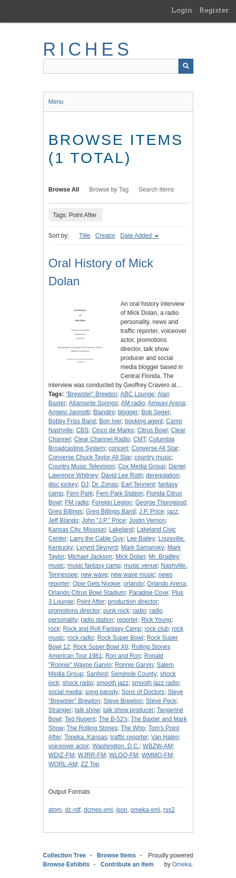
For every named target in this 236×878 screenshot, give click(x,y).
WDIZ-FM (62, 755)
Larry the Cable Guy (96, 538)
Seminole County (133, 673)
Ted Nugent (80, 719)
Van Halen (165, 737)
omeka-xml (145, 809)
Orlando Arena (166, 583)
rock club (157, 628)
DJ (85, 484)
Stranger (60, 710)
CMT (139, 439)
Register (214, 10)
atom (55, 809)
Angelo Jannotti (69, 412)
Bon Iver (110, 421)
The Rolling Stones (92, 728)
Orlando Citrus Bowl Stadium (87, 592)
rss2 (169, 809)
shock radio (78, 682)
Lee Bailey (141, 538)
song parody (101, 691)
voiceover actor (69, 746)
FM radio (76, 502)
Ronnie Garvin (134, 664)
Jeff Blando (64, 520)
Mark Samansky (142, 547)
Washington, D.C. (116, 746)
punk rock (116, 610)
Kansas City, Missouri (77, 529)
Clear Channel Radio (102, 439)
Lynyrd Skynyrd (97, 547)
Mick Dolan (130, 556)
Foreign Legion (112, 502)
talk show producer (128, 710)
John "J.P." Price (104, 520)
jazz (172, 511)
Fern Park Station (119, 493)
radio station (97, 619)
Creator (105, 235)
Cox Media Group (141, 466)
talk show (87, 710)
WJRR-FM (92, 755)
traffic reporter (128, 737)
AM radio (133, 403)
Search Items (156, 189)
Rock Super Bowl (120, 637)
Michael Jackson (90, 556)
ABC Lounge (137, 394)
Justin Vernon (147, 520)
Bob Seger (155, 412)
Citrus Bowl (152, 430)
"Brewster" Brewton (91, 394)
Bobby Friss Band (72, 421)
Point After (90, 601)
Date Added (136, 235)
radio (139, 610)
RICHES (88, 49)
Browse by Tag (109, 189)
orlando (134, 583)
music (56, 565)
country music (152, 457)
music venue (140, 565)
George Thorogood (160, 502)
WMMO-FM (156, 755)
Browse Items (116, 855)
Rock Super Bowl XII (100, 646)
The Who (133, 728)
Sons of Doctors (143, 691)
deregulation (162, 475)
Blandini (104, 412)
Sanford (97, 673)
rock (54, 628)
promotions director (74, 610)
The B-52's (113, 719)
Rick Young (156, 619)
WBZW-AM (158, 746)
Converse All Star (155, 448)
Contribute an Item (127, 864)
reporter (127, 619)
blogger (128, 412)
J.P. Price (151, 511)
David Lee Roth (122, 475)
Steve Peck (161, 701)
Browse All (64, 189)
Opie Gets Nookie (96, 583)
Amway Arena (166, 403)
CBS (82, 430)
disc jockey (63, 484)
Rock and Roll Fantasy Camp (102, 628)
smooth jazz (113, 682)
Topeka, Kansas (85, 737)
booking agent (143, 421)
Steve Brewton (122, 701)
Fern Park (80, 493)
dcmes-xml (98, 809)
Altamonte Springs (93, 403)
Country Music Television (82, 466)
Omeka (181, 864)
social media (65, 691)
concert (118, 448)
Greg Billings (66, 511)
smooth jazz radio (155, 682)
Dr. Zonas (105, 484)
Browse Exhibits (66, 864)
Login (181, 10)
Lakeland (121, 529)
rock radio (81, 637)
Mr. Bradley (164, 556)
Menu (56, 101)
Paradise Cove (148, 592)
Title (84, 235)
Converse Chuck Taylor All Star (90, 457)
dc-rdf (73, 809)
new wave (94, 574)
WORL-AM (63, 764)
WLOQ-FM (123, 755)
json (121, 809)
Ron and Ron (123, 655)
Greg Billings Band (110, 511)
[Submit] (185, 66)
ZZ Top (90, 764)
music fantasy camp (94, 565)
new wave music (133, 574)
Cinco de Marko (113, 430)
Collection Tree (64, 855)
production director (132, 601)
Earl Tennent (138, 484)
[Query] (118, 66)
